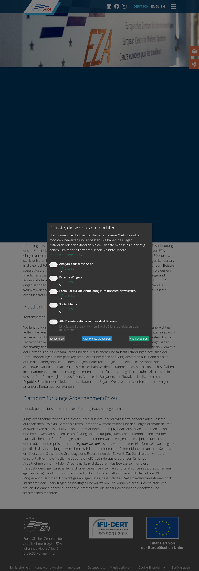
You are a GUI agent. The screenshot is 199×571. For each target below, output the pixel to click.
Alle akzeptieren (139, 338)
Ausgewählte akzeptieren (97, 338)
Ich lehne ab (57, 338)
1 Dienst (66, 268)
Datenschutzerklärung (65, 255)
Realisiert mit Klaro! (140, 344)
